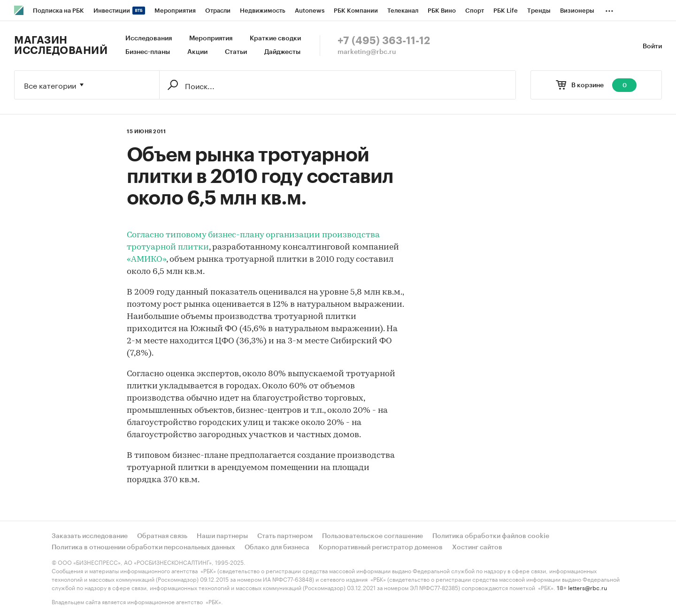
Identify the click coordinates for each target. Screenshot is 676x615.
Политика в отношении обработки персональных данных (143, 547)
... (609, 9)
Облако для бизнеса (277, 547)
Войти (652, 46)
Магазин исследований (61, 45)
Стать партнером (285, 536)
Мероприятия (210, 38)
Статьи (236, 52)
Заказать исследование (90, 536)
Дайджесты (282, 52)
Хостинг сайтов (477, 547)
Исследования (148, 38)
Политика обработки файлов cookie (490, 536)
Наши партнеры (222, 536)
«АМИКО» (146, 259)
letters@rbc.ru (587, 587)
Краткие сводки (275, 38)
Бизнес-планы (147, 52)
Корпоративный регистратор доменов (381, 547)
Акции (197, 52)
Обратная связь (162, 536)
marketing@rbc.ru (367, 52)
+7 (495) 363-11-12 (384, 41)
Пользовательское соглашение (372, 536)
